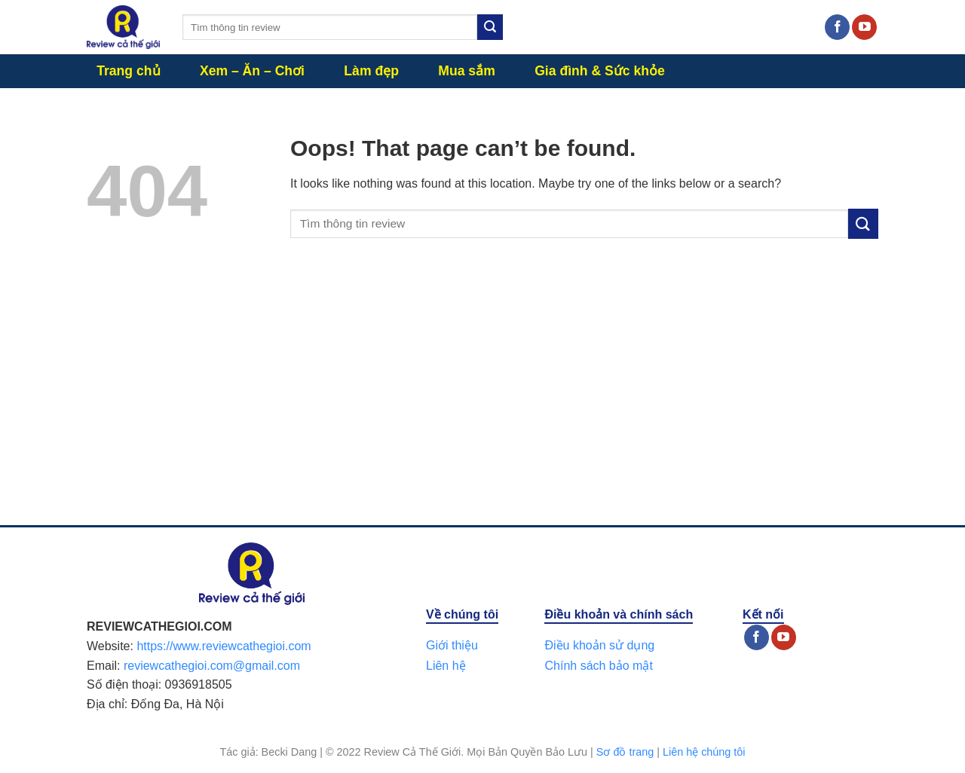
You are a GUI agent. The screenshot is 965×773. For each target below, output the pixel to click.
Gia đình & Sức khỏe (600, 70)
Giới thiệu (452, 645)
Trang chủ (128, 70)
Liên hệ (446, 665)
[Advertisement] (482, 397)
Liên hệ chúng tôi (704, 752)
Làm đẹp (371, 70)
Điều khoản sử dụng (599, 645)
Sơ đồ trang (625, 752)
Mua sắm (466, 70)
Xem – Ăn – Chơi (252, 70)
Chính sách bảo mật (598, 665)
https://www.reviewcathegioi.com (223, 646)
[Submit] (490, 27)
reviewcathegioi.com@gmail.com (212, 665)
